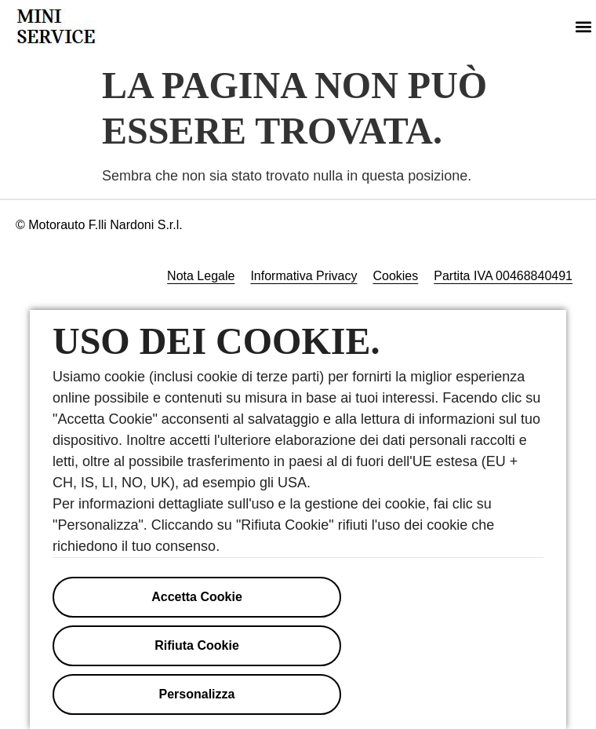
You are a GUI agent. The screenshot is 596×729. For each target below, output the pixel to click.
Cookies (395, 275)
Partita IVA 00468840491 (503, 275)
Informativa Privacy (303, 275)
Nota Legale (200, 275)
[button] (583, 27)
